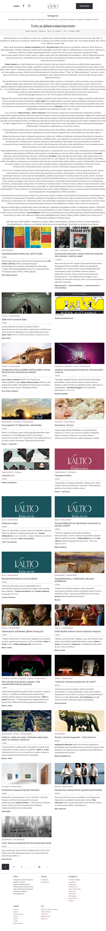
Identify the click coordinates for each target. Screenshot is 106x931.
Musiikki (14, 678)
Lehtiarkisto (18, 923)
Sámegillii (31, 19)
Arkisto (95, 19)
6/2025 (57, 685)
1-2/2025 (58, 259)
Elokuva (5, 316)
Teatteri (30, 678)
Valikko (16, 6)
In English (79, 19)
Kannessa (58, 422)
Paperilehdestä (52, 19)
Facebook (44, 880)
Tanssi (75, 366)
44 (39, 867)
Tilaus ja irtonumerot (49, 909)
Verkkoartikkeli (13, 19)
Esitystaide (88, 19)
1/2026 (4, 323)
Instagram (45, 882)
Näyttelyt (71, 19)
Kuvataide (5, 786)
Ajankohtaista (7, 422)
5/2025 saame (18, 914)
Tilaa (84, 6)
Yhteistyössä (59, 315)
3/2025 (15, 921)
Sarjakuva (23, 19)
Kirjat (4, 520)
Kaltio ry (44, 919)
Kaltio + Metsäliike (61, 250)
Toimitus (44, 914)
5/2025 (4, 257)
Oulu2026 (62, 19)
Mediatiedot (45, 916)
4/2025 (15, 919)
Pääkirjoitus (41, 19)
